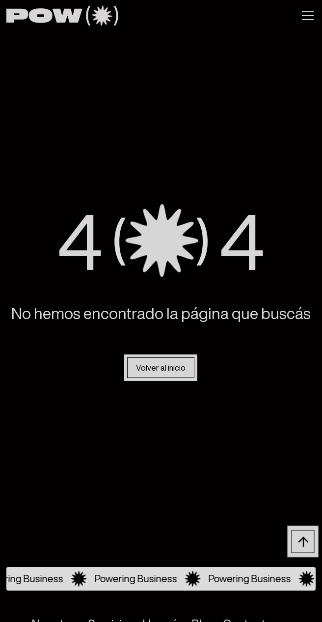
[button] (306, 15)
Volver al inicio (161, 368)
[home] (62, 16)
